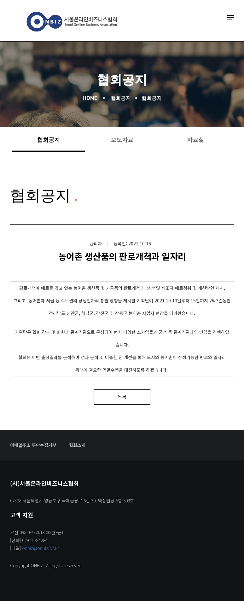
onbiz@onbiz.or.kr (40, 548)
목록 (122, 396)
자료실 (195, 139)
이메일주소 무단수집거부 (33, 445)
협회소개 (77, 445)
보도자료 (122, 139)
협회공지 (48, 139)
